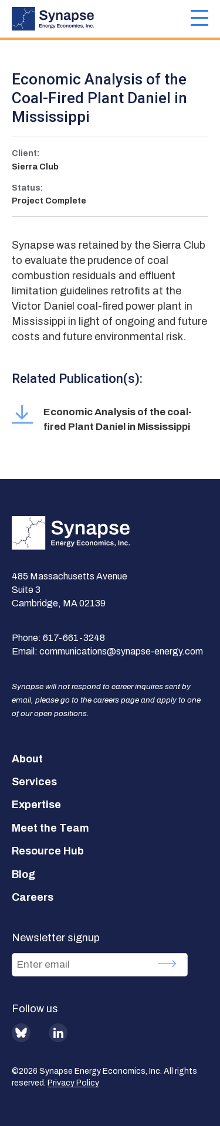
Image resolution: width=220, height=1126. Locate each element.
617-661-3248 (74, 638)
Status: (27, 188)
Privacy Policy (73, 1082)
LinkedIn (58, 1032)
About (27, 759)
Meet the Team (50, 828)
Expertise (36, 804)
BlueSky (21, 1032)
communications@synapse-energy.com (121, 651)
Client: (25, 153)
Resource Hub (48, 851)
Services (34, 782)
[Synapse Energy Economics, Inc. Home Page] (101, 18)
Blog (23, 874)
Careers (32, 897)
